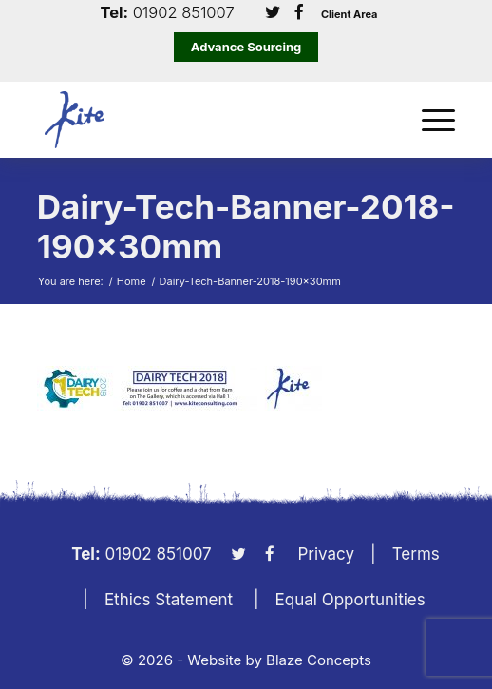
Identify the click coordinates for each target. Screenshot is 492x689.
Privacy (326, 554)
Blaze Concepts (318, 660)
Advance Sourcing (246, 46)
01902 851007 (184, 13)
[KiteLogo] (204, 120)
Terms (416, 554)
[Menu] (429, 120)
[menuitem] (429, 120)
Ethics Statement (168, 599)
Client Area (349, 15)
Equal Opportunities (350, 599)
